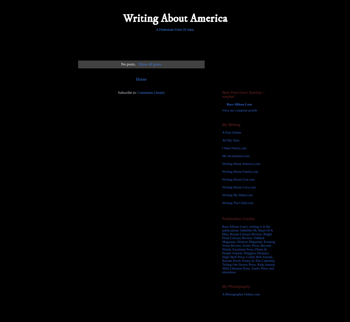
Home (141, 79)
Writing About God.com (238, 179)
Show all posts (149, 64)
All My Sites (231, 140)
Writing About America (175, 19)
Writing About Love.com (239, 187)
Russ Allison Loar (239, 104)
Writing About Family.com (240, 171)
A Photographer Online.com (241, 294)
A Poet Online (231, 132)
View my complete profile (239, 110)
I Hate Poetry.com (234, 148)
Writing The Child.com (238, 203)
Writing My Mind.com (237, 195)
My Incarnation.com (236, 156)
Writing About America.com (241, 164)
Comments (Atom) (151, 93)
